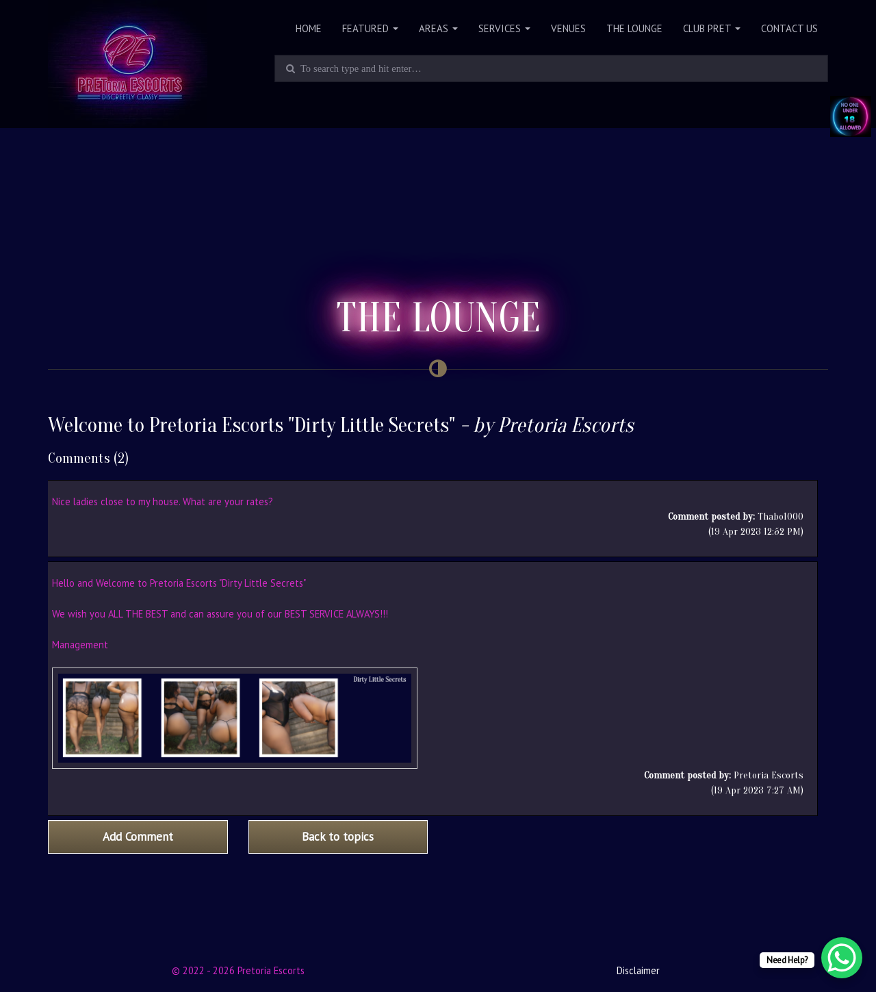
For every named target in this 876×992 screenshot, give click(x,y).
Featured (370, 28)
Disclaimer (638, 970)
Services (504, 28)
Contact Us (789, 28)
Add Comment (138, 836)
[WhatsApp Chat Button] (841, 957)
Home (309, 28)
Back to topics (338, 836)
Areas (438, 28)
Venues (568, 28)
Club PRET (711, 28)
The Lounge (634, 28)
